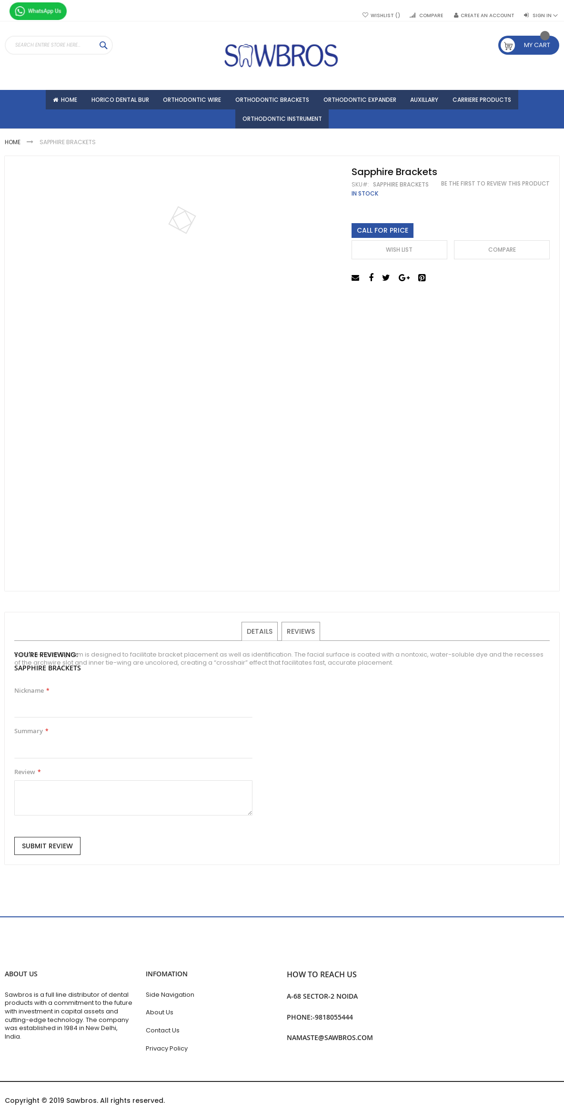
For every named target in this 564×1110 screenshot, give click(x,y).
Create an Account (487, 15)
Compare (431, 15)
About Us (159, 1012)
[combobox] (59, 45)
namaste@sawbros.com (330, 1037)
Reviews (300, 635)
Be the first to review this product (495, 188)
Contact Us (163, 1030)
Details (260, 635)
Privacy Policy (167, 1048)
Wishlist (385, 15)
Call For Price (382, 234)
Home (13, 147)
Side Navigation (170, 994)
